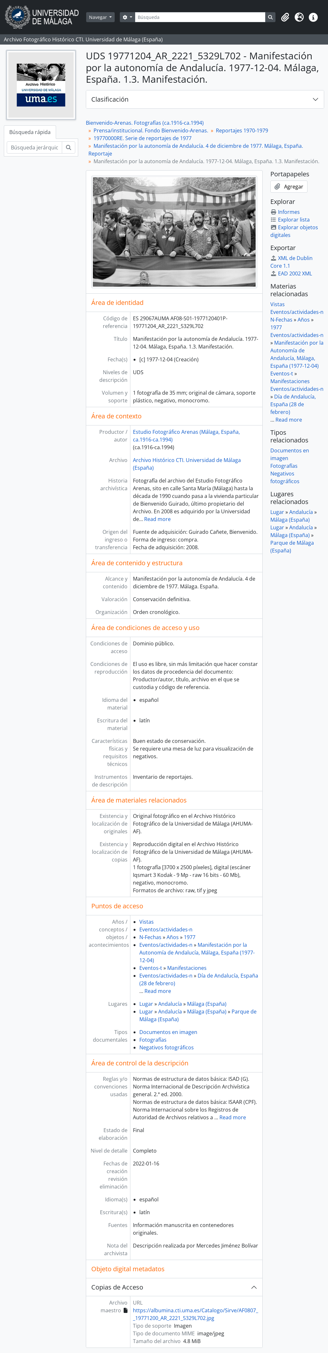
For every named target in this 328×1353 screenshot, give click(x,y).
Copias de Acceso (117, 1287)
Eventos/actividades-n (166, 929)
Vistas (146, 921)
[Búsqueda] (200, 17)
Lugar (146, 1003)
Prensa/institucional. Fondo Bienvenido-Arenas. (151, 130)
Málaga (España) (206, 1003)
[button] (285, 17)
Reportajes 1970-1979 (242, 130)
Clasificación (109, 99)
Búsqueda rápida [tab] (30, 132)
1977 (189, 937)
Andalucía (170, 1003)
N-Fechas (150, 937)
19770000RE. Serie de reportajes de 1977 (143, 138)
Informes (285, 211)
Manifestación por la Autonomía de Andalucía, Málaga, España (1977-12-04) (197, 952)
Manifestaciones (187, 967)
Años (173, 937)
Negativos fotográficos (166, 1047)
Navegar (98, 17)
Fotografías (153, 1039)
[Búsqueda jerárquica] (34, 147)
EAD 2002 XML (291, 273)
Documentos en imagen (168, 1032)
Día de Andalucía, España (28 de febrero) (293, 404)
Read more (157, 519)
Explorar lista (290, 219)
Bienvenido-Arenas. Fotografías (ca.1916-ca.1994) (145, 122)
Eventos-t (150, 967)
